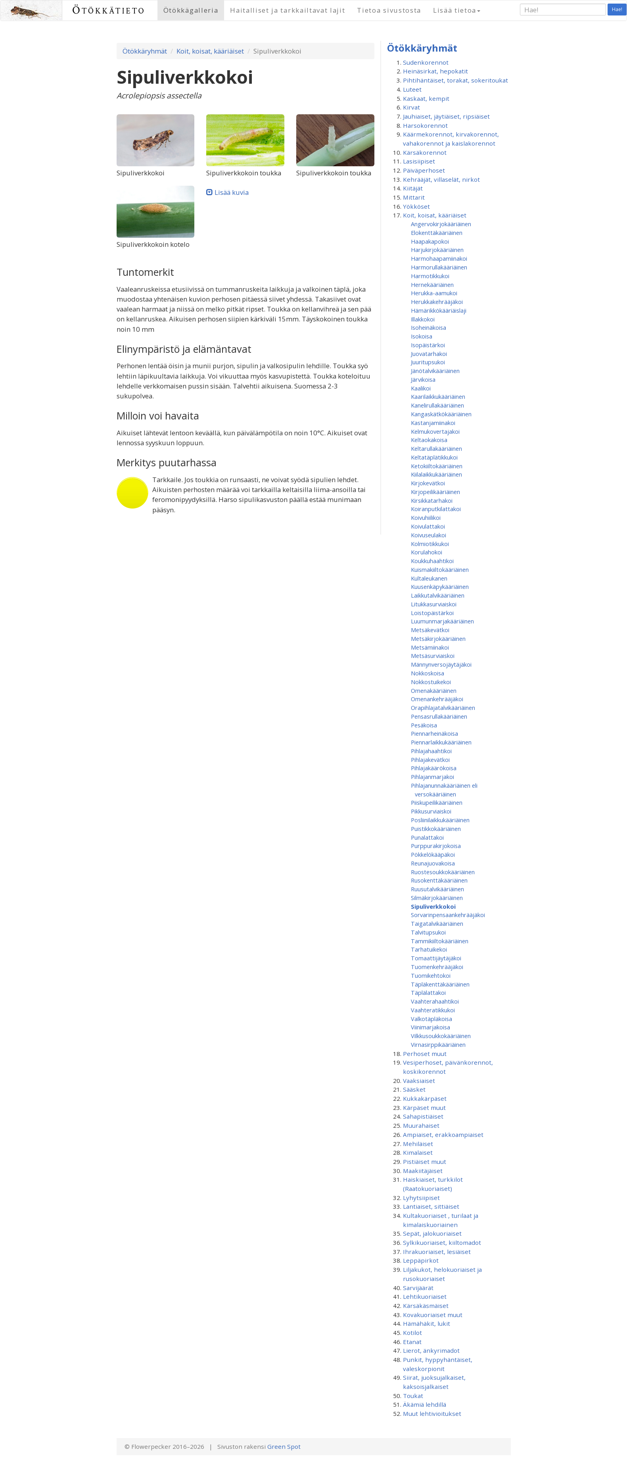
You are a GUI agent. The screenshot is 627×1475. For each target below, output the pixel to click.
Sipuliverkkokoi (433, 906)
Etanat (412, 1342)
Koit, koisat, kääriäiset (210, 51)
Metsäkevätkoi (430, 630)
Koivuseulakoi (428, 535)
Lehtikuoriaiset (425, 1296)
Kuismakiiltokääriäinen (440, 569)
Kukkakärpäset (425, 1098)
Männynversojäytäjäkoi (441, 664)
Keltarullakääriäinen (436, 448)
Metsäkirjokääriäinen (438, 638)
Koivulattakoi (428, 526)
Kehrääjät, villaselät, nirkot (441, 179)
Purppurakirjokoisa (436, 846)
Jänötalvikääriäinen (435, 371)
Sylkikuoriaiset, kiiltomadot (442, 1242)
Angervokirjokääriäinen (441, 224)
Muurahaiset (421, 1125)
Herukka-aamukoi (434, 293)
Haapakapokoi (430, 241)
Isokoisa (421, 336)
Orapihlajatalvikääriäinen (443, 708)
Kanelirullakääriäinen (437, 405)
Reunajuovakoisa (433, 863)
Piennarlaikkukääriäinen (441, 742)
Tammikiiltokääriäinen (439, 941)
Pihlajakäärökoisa (433, 768)
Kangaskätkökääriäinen (441, 414)
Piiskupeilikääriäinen (436, 802)
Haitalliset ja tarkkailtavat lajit (287, 10)
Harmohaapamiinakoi (439, 258)
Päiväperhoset (424, 170)
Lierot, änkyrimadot (431, 1350)
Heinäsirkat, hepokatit (435, 71)
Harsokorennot (425, 125)
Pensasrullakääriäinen (439, 716)
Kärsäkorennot (425, 152)
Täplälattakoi (428, 992)
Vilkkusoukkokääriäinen (441, 1036)
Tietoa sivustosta (389, 10)
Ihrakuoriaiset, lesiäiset (437, 1252)
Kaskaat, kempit (426, 98)
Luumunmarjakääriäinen (442, 621)
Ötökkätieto (109, 10)
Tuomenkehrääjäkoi (437, 967)
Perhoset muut (425, 1054)
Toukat (413, 1396)
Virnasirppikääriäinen (438, 1044)
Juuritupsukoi (428, 362)
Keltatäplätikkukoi (434, 457)
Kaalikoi (421, 388)
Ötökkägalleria (191, 10)
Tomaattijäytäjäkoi (436, 958)
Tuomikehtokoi (431, 975)
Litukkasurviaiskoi (433, 604)
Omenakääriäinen (433, 690)
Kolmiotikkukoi (430, 544)
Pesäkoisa (424, 725)
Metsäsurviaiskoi (432, 656)
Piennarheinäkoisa (434, 733)
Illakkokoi (423, 319)
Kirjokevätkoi (428, 483)
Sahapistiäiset (423, 1116)
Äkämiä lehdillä (424, 1404)
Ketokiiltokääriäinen (436, 466)
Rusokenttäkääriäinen (439, 880)
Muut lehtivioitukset (432, 1413)
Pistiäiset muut (424, 1161)
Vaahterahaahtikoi (435, 1001)
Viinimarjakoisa (430, 1027)
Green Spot (284, 1446)
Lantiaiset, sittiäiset (431, 1206)
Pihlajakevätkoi (430, 759)
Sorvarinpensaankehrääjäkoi (448, 915)
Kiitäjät (413, 188)
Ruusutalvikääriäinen (437, 889)
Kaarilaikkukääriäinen (438, 396)
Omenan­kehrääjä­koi (437, 699)
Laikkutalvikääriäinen (437, 595)
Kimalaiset (418, 1152)
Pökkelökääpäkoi (433, 854)
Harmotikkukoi (430, 276)
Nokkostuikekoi (431, 682)
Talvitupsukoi (428, 932)
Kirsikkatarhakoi (432, 500)
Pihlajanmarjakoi (432, 777)
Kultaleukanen (429, 578)
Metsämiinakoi (430, 647)
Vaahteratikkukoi (433, 1010)
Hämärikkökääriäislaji (438, 310)
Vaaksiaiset (419, 1081)
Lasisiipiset (419, 161)
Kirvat (411, 107)
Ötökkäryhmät (145, 51)
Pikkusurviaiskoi (431, 811)
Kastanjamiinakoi (433, 423)
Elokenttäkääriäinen (436, 233)
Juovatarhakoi (429, 354)
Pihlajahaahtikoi (431, 751)
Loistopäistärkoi (432, 613)
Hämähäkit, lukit (426, 1323)
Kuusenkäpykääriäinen (440, 586)
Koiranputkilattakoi (436, 509)
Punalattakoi (427, 837)
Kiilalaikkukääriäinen (436, 474)
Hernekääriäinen (432, 284)
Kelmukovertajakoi (435, 431)
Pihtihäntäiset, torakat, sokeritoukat (455, 80)
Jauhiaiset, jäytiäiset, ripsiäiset (446, 116)
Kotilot (412, 1333)
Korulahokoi (426, 552)
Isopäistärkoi (428, 345)
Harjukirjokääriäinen (437, 250)
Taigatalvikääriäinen (437, 923)
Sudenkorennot (426, 62)
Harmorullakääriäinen (439, 267)
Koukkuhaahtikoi (432, 561)
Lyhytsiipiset (421, 1198)
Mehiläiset (418, 1144)
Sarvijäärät (418, 1288)
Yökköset (416, 206)
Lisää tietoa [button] (456, 10)
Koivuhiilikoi (426, 517)
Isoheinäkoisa (428, 327)
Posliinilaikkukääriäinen (440, 820)
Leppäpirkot (421, 1260)
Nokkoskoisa (427, 673)
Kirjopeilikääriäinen (435, 492)
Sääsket (414, 1089)
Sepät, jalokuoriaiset (432, 1233)
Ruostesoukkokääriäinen (443, 872)
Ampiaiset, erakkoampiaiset (443, 1134)
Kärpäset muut (424, 1108)
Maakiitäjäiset (423, 1171)
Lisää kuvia (232, 192)
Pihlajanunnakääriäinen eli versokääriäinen (444, 789)
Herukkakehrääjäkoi (437, 302)
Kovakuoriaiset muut (432, 1315)
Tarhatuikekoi (429, 949)
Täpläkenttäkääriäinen (440, 984)
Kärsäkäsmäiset (426, 1306)
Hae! (617, 9)
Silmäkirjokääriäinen (437, 898)
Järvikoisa (423, 379)
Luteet (412, 89)
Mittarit (414, 197)
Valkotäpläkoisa (431, 1019)
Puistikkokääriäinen (436, 829)
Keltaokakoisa (429, 440)
